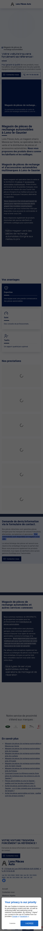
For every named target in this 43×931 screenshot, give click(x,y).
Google (14, 916)
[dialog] (21, 913)
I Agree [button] (29, 923)
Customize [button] (12, 923)
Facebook (23, 916)
